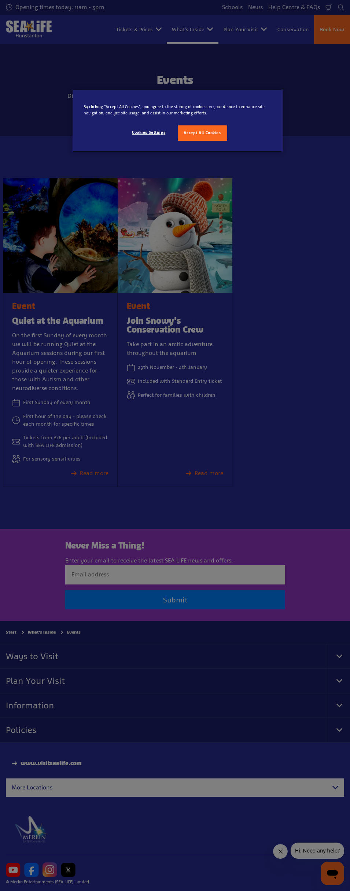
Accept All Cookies (202, 132)
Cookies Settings (148, 132)
